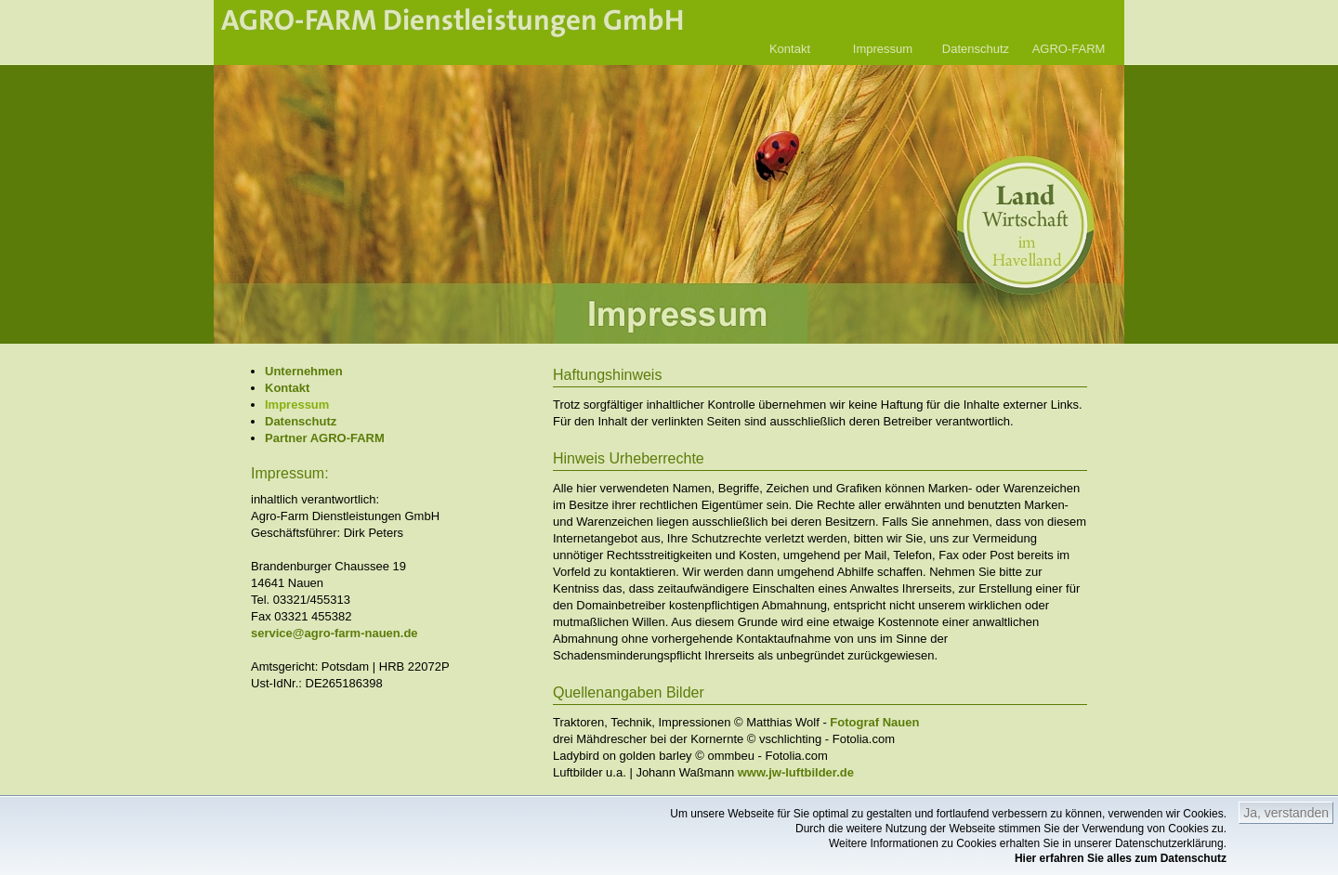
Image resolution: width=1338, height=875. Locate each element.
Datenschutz (975, 49)
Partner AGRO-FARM (325, 438)
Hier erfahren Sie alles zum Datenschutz (1120, 858)
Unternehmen (304, 371)
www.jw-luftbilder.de (796, 772)
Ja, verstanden (1286, 812)
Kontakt (789, 49)
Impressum (882, 49)
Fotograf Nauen (874, 722)
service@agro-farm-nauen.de (334, 633)
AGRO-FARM (1069, 49)
